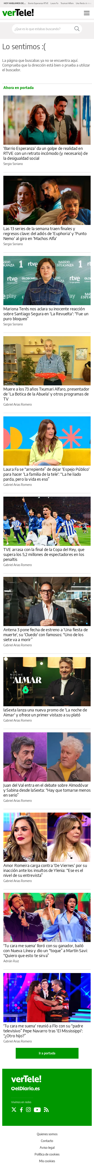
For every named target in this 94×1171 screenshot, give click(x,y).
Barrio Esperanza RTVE (38, 3)
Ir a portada (47, 1053)
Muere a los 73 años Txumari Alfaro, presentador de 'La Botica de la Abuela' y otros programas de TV (46, 393)
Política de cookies (47, 1154)
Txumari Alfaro (67, 3)
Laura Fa (54, 3)
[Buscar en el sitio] (42, 28)
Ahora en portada (18, 87)
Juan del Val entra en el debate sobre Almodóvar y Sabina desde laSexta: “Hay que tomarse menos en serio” (47, 790)
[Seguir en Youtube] (37, 1109)
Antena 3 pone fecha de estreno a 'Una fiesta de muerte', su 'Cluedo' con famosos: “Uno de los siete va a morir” (45, 634)
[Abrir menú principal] (87, 13)
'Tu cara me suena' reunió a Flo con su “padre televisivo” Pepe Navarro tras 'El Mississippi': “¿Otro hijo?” (43, 1030)
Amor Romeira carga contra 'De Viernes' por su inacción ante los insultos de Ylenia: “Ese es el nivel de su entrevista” (45, 870)
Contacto (47, 1141)
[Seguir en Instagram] (28, 1109)
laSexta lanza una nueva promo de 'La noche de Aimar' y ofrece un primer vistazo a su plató (45, 712)
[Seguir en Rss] (46, 1109)
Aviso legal (47, 1147)
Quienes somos (47, 1134)
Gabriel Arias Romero (17, 404)
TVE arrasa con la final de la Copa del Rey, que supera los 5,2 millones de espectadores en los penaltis (43, 554)
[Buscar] (77, 28)
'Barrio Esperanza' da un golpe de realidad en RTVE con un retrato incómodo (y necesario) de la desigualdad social (45, 153)
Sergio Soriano (13, 164)
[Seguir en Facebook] (21, 1109)
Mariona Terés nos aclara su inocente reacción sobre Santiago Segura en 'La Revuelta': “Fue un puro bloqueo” (45, 313)
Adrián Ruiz (11, 961)
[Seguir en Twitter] (14, 1109)
